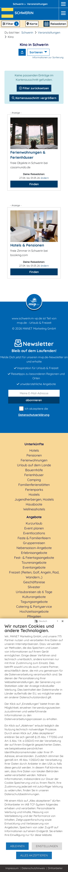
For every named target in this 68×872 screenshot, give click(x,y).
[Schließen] (62, 621)
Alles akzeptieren (34, 855)
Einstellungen (47, 846)
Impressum (12, 868)
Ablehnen (17, 846)
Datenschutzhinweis (33, 868)
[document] (34, 733)
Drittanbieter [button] (55, 868)
